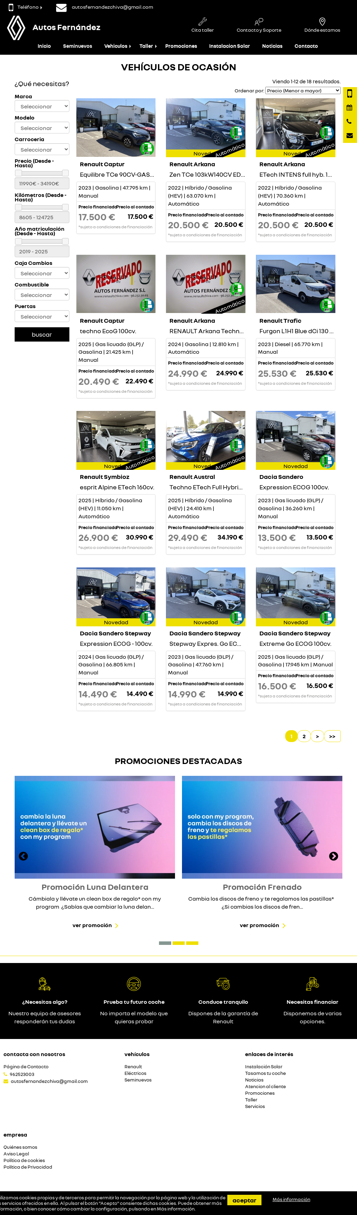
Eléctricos (135, 1073)
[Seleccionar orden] (303, 90)
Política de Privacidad (27, 1167)
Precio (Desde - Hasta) (34, 163)
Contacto (306, 46)
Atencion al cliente (265, 1086)
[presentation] (23, 857)
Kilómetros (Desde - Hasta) (41, 197)
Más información (176, 1209)
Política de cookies (24, 1160)
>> (332, 736)
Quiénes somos (20, 1147)
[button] (165, 943)
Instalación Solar (263, 1066)
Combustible (32, 284)
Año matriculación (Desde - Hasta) (39, 231)
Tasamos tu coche (265, 1073)
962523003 (22, 1074)
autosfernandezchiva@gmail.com (49, 1081)
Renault (133, 1066)
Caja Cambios (33, 263)
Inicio (44, 46)
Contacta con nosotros (34, 1053)
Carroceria (29, 139)
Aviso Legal (16, 1153)
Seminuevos (77, 46)
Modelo (25, 117)
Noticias (272, 46)
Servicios (255, 1106)
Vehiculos (115, 46)
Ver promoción (92, 925)
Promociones (181, 46)
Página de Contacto (25, 1066)
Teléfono (24, 7)
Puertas (25, 306)
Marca (23, 96)
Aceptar (244, 1200)
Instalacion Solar (229, 46)
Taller (146, 46)
